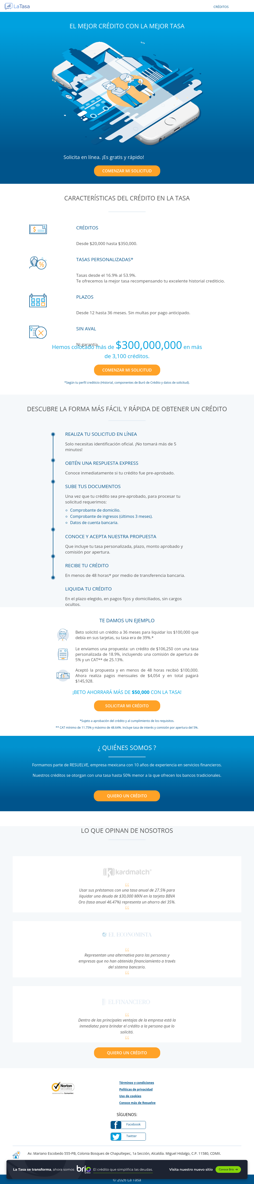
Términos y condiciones (136, 1083)
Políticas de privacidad (136, 1089)
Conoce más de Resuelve (137, 1103)
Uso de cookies (130, 1096)
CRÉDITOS (221, 6)
